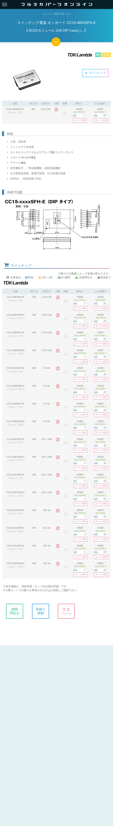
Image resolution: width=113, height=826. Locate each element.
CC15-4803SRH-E (15, 350)
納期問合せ (18, 611)
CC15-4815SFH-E (15, 545)
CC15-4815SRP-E (15, 528)
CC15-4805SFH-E (15, 403)
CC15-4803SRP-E (15, 315)
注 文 (69, 611)
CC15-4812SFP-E (16, 439)
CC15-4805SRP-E (15, 386)
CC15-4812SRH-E (15, 492)
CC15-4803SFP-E (16, 297)
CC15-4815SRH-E (15, 563)
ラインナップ (95, 72)
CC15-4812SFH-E (15, 474)
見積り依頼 (43, 611)
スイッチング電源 (50, 14)
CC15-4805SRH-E (15, 421)
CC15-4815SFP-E (16, 510)
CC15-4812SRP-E (15, 457)
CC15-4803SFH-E (15, 109)
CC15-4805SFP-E (16, 368)
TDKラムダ (65, 14)
